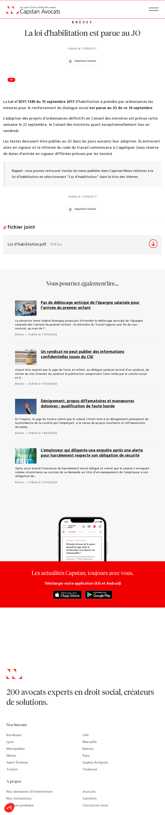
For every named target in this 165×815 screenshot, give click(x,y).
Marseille (89, 742)
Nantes (88, 749)
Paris (86, 756)
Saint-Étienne (17, 762)
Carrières (89, 798)
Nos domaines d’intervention (29, 792)
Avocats (89, 792)
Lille (85, 735)
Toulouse (89, 769)
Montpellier (15, 749)
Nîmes (11, 756)
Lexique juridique (20, 805)
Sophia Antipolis (95, 762)
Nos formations (19, 798)
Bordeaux (13, 735)
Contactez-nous (95, 805)
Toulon (12, 769)
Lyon (10, 742)
